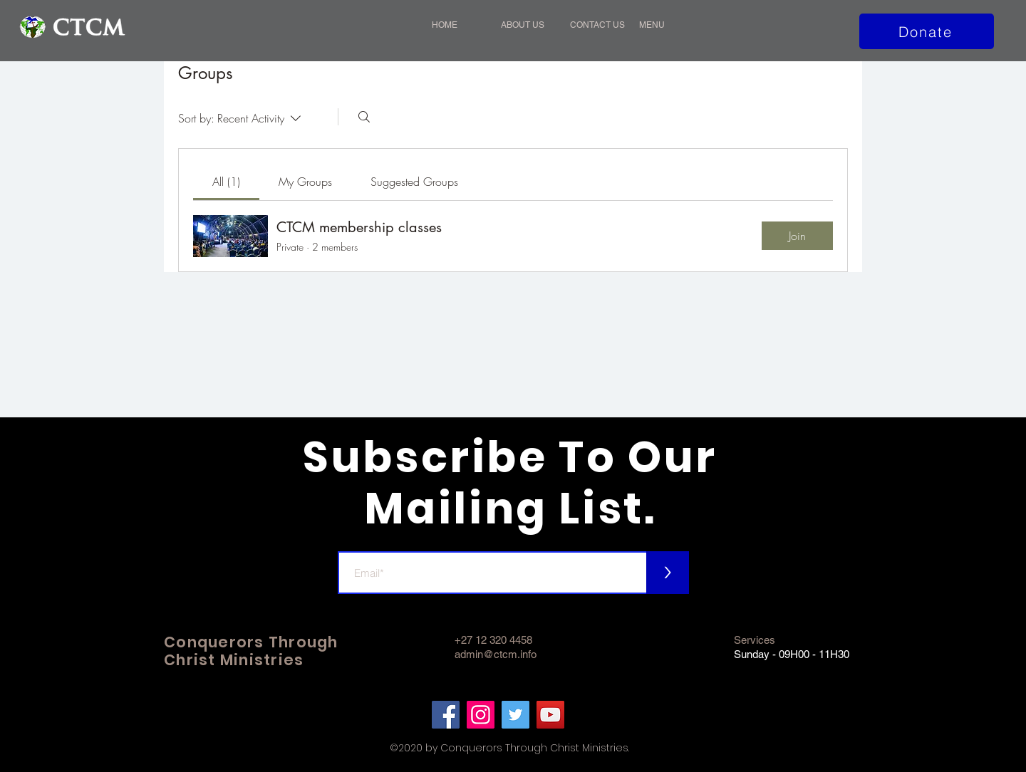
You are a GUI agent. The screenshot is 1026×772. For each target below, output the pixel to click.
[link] (226, 181)
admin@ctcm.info (496, 654)
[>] (667, 572)
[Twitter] (515, 715)
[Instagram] (480, 715)
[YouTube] (550, 715)
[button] (666, 25)
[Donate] (926, 31)
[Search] (364, 116)
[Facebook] (446, 715)
